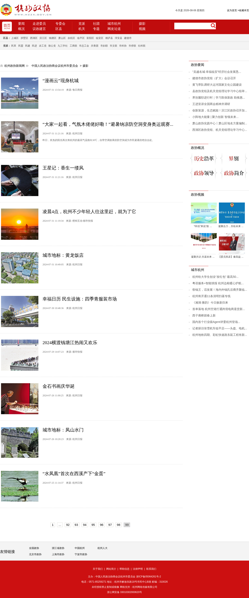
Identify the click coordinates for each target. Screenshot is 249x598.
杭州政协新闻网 (14, 65)
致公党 (52, 45)
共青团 (94, 45)
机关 (81, 29)
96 (101, 524)
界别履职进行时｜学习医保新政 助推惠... (218, 97)
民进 (34, 45)
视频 (142, 29)
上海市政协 (58, 554)
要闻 (21, 23)
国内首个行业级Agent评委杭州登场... (216, 322)
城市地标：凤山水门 (63, 429)
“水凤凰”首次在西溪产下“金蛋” (74, 473)
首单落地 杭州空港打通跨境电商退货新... (218, 309)
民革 (13, 45)
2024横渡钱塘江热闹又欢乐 (70, 342)
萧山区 (62, 38)
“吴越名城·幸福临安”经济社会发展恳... (216, 71)
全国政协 (34, 548)
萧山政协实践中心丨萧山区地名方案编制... (219, 123)
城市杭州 (114, 23)
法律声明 (138, 568)
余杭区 (71, 38)
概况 (21, 29)
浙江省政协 (58, 548)
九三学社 (63, 45)
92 (68, 524)
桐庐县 (109, 38)
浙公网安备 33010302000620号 (124, 592)
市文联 (113, 45)
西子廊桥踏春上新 (204, 315)
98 (118, 524)
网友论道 (114, 29)
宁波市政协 (81, 554)
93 (76, 524)
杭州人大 (102, 548)
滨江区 (43, 38)
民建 (27, 45)
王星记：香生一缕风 (63, 168)
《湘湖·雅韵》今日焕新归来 (210, 302)
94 (85, 524)
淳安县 (118, 38)
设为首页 (232, 10)
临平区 (81, 38)
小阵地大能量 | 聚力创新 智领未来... (215, 117)
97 (110, 524)
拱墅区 (24, 38)
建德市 (128, 38)
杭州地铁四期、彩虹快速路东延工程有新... (219, 334)
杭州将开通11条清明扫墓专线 (211, 296)
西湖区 (34, 38)
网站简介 (111, 568)
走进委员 (39, 23)
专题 (96, 29)
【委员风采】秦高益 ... (230, 256)
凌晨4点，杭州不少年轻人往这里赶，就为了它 (89, 211)
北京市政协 (35, 554)
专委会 (60, 23)
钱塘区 (52, 38)
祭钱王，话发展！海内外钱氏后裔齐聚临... (219, 289)
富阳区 (90, 38)
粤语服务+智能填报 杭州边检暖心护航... (218, 283)
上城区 (15, 38)
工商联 (73, 45)
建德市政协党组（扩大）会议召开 (214, 78)
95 (93, 524)
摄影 (142, 23)
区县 (58, 29)
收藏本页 (243, 10)
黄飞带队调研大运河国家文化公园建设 (217, 84)
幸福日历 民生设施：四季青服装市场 (80, 298)
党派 (81, 23)
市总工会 (84, 45)
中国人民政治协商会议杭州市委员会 (55, 65)
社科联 (141, 45)
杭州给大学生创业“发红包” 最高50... (215, 276)
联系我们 (151, 568)
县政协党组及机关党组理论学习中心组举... (219, 91)
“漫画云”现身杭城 (61, 80)
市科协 (123, 45)
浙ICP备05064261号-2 (148, 576)
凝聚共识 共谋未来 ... (203, 256)
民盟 (20, 45)
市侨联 (132, 45)
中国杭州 (80, 548)
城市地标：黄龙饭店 (63, 255)
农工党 (42, 45)
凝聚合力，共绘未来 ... (230, 226)
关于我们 (98, 568)
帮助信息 (124, 568)
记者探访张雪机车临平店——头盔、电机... (219, 328)
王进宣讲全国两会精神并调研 (211, 104)
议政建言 (39, 29)
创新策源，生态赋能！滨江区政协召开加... (219, 110)
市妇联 (104, 45)
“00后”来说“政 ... (203, 226)
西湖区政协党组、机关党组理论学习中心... (219, 129)
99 (127, 524)
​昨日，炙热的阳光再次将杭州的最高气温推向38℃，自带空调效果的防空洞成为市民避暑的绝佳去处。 (98, 140)
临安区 (99, 38)
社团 (96, 23)
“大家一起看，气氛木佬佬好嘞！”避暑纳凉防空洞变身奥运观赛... (108, 124)
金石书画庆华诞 (58, 386)
